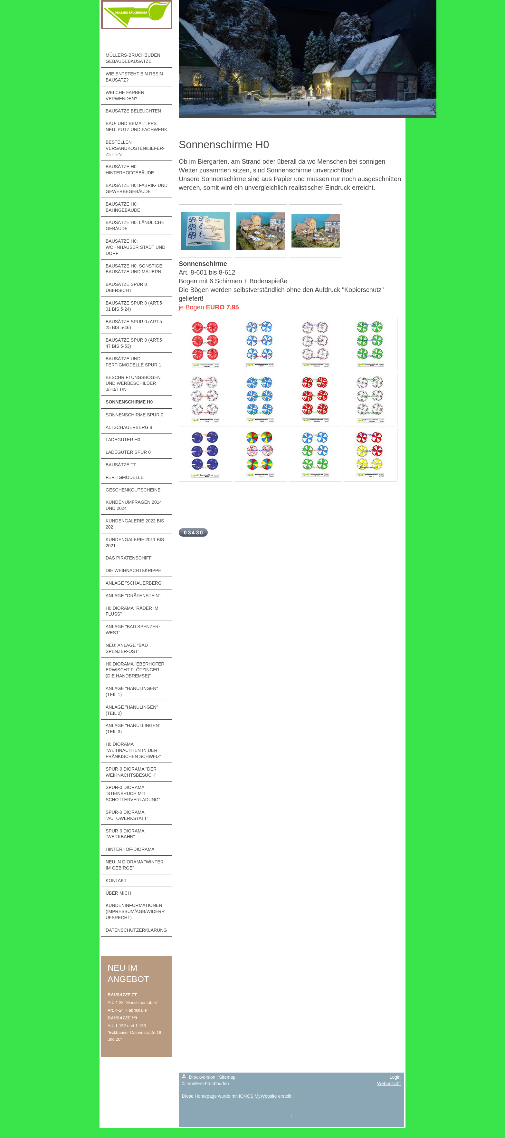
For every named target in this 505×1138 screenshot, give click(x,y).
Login (395, 1077)
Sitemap (227, 1077)
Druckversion (199, 1077)
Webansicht (389, 1083)
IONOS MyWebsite (258, 1096)
